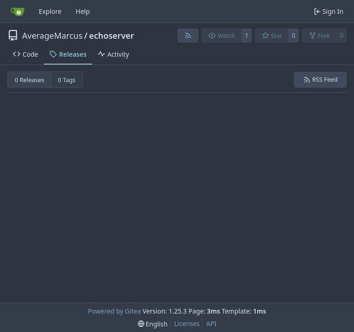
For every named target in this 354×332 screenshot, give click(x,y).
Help (83, 11)
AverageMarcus (52, 35)
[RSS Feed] (188, 35)
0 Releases (29, 80)
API (211, 323)
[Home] (17, 11)
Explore (50, 11)
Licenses (187, 323)
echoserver (111, 35)
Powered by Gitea (114, 311)
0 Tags (67, 80)
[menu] (153, 324)
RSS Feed (320, 79)
